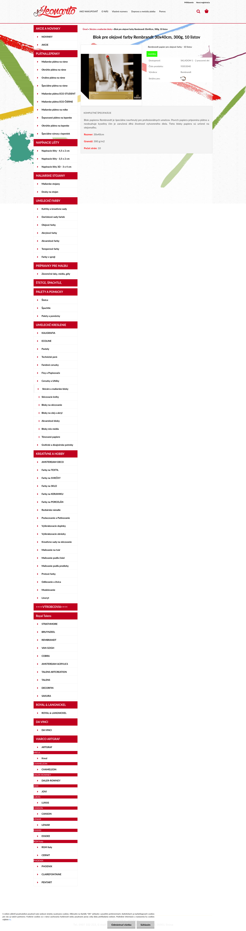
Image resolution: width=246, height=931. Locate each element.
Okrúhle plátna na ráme (54, 69)
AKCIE (45, 44)
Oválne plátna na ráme (53, 77)
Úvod (85, 29)
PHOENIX (47, 866)
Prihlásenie (189, 2)
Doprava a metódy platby (143, 11)
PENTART (47, 882)
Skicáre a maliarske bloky (55, 388)
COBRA (46, 655)
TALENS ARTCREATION (54, 671)
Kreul (44, 758)
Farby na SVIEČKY (51, 477)
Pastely (45, 348)
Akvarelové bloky (51, 420)
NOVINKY (47, 36)
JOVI (44, 791)
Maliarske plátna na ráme (55, 61)
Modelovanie (48, 589)
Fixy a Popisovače (51, 372)
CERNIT (46, 855)
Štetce (45, 300)
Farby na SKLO (49, 485)
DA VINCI (47, 730)
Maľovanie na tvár (51, 549)
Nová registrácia (203, 2)
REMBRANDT (49, 639)
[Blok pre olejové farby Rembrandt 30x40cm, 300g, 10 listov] (111, 46)
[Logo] (55, 11)
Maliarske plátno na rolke (55, 109)
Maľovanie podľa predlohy (55, 565)
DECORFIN (47, 687)
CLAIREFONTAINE (51, 874)
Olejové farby (49, 224)
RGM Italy (47, 847)
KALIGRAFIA (48, 332)
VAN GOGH (48, 647)
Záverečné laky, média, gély (56, 273)
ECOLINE (46, 340)
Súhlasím (145, 924)
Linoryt (45, 597)
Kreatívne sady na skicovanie (57, 541)
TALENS (46, 679)
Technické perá (49, 356)
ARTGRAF (47, 747)
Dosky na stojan (50, 191)
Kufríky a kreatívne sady (54, 208)
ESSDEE (46, 836)
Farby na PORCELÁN (52, 501)
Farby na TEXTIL (50, 469)
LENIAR (46, 824)
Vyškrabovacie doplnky (54, 525)
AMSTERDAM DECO (53, 461)
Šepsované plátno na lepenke (57, 117)
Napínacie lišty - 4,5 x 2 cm (56, 150)
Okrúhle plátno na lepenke (55, 125)
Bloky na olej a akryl (52, 412)
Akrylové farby (49, 232)
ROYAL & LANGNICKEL (54, 712)
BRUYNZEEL (48, 631)
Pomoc (162, 11)
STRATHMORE (49, 623)
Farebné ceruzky (50, 364)
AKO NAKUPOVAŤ (88, 11)
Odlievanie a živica (51, 581)
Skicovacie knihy (50, 396)
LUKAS (45, 802)
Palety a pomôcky (51, 316)
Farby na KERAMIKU (52, 493)
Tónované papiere (51, 436)
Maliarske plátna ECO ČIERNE (57, 101)
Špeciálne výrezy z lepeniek (56, 133)
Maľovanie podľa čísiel (53, 557)
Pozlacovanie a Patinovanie (56, 517)
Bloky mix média (50, 428)
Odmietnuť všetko (121, 924)
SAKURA (46, 695)
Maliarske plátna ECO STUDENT (58, 93)
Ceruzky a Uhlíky (50, 380)
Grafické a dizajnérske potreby (57, 444)
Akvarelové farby (50, 240)
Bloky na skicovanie (52, 404)
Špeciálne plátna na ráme (55, 85)
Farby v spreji (48, 256)
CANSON (47, 813)
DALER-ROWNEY (51, 780)
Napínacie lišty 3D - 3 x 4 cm (56, 166)
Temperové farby (50, 248)
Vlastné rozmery (120, 11)
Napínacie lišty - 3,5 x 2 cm (56, 158)
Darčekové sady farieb (53, 216)
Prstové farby (49, 573)
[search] (198, 11)
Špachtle (46, 308)
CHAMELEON (49, 769)
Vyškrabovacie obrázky (54, 533)
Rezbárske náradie (51, 509)
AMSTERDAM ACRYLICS (55, 663)
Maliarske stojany (51, 183)
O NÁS (105, 11)
